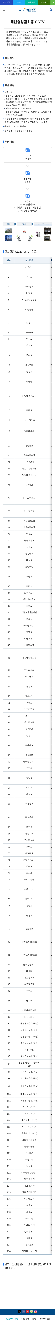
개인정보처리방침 (11, 1318)
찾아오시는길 (45, 1318)
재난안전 (44, 2)
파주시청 (6, 2)
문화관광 (31, 2)
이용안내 (34, 1318)
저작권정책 (25, 1318)
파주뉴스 (18, 2)
